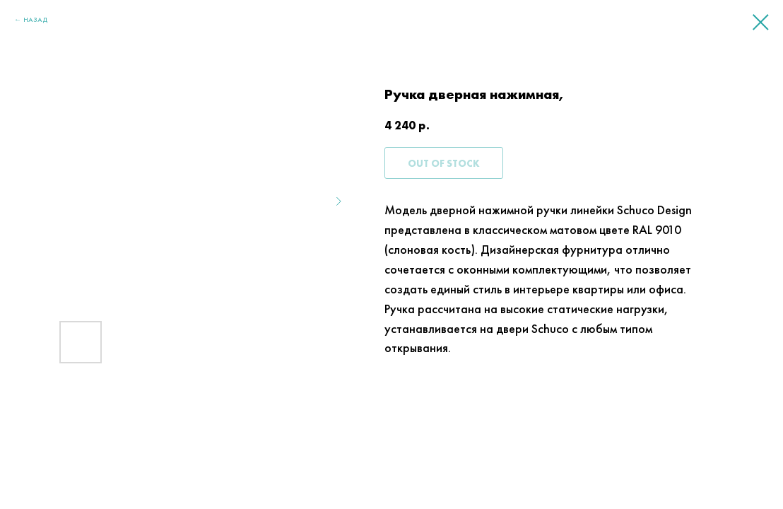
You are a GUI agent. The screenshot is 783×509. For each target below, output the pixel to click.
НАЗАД (35, 19)
